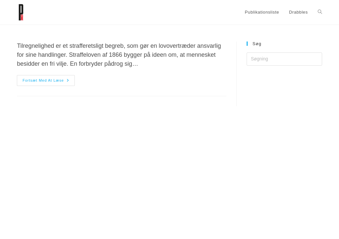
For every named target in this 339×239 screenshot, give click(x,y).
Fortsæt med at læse (49, 80)
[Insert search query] (284, 59)
